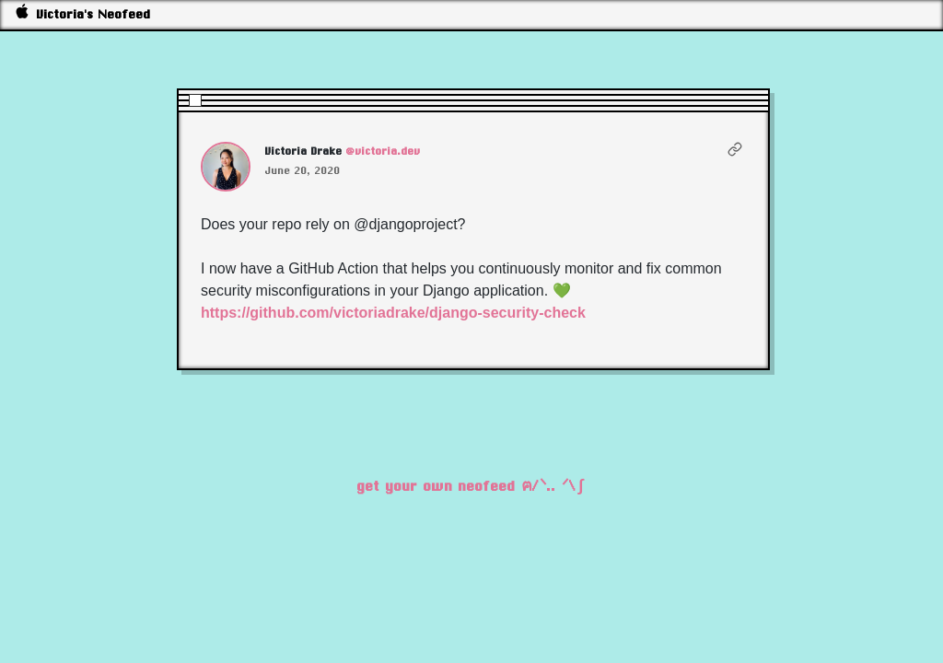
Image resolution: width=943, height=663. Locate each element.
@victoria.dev (383, 151)
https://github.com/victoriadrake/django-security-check (393, 312)
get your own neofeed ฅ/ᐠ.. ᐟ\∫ (472, 486)
